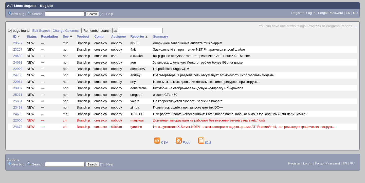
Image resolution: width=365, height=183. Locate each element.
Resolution (49, 36)
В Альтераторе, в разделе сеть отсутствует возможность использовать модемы (213, 75)
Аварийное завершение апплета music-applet (187, 43)
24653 (17, 114)
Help (109, 14)
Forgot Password (330, 13)
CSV (161, 142)
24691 (17, 62)
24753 (17, 75)
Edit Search (41, 31)
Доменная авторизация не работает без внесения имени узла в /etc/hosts (209, 120)
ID (16, 36)
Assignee (118, 36)
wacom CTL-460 (165, 95)
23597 (17, 43)
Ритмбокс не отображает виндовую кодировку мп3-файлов (198, 88)
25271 (17, 95)
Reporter (139, 36)
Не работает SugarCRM (171, 69)
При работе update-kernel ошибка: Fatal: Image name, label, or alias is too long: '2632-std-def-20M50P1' (230, 114)
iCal (204, 142)
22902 (17, 69)
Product (83, 36)
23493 (17, 107)
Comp (99, 36)
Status (32, 36)
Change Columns (65, 31)
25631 (17, 101)
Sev (68, 36)
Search (37, 14)
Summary (160, 36)
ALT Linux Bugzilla (21, 6)
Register (297, 13)
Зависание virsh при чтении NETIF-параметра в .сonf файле (199, 49)
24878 (17, 127)
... (355, 26)
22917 (17, 82)
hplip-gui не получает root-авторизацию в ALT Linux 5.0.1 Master (201, 56)
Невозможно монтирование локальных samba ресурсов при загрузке (206, 82)
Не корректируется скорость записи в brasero (188, 101)
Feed (183, 142)
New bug (17, 14)
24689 (17, 56)
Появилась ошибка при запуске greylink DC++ (188, 107)
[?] (101, 14)
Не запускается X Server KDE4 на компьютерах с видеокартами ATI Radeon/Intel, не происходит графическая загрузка (243, 127)
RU (355, 13)
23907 (17, 88)
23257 (17, 49)
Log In (310, 13)
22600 (17, 120)
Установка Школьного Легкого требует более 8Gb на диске (198, 62)
